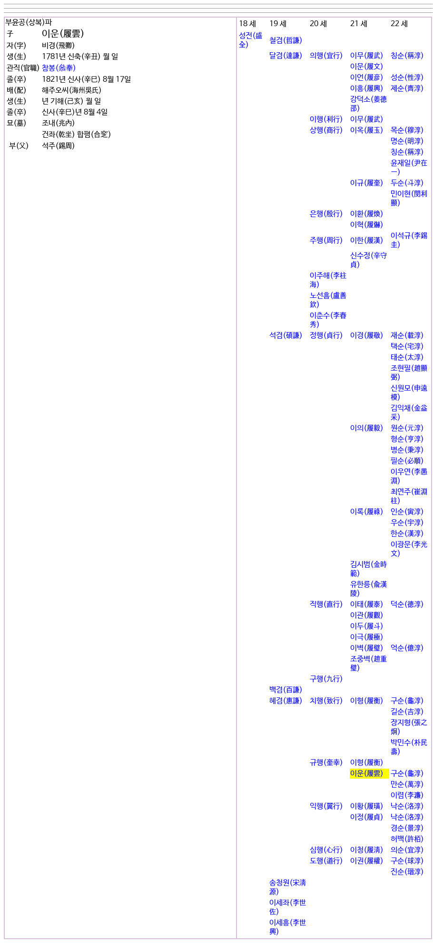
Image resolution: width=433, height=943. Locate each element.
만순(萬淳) (407, 784)
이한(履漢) (367, 240)
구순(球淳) (407, 861)
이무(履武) (367, 55)
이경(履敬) (367, 335)
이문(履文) (367, 66)
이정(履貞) (367, 817)
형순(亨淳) (407, 439)
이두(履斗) (367, 626)
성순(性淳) (407, 77)
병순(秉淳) (407, 450)
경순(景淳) (407, 828)
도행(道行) (326, 861)
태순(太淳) (407, 357)
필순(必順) (407, 461)
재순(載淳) (407, 335)
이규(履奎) (367, 183)
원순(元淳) (407, 428)
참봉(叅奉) (59, 68)
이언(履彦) (367, 77)
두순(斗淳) (407, 183)
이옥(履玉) (367, 130)
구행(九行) (326, 679)
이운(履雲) (367, 773)
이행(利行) (326, 119)
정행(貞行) (326, 335)
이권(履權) (367, 861)
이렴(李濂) (407, 795)
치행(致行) (326, 700)
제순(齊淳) (407, 88)
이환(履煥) (367, 214)
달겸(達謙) (286, 55)
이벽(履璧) (367, 648)
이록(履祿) (367, 511)
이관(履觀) (367, 615)
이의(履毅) (367, 428)
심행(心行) (326, 850)
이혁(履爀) (367, 224)
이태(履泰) (367, 604)
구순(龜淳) (407, 700)
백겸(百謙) (286, 690)
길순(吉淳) (407, 711)
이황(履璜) (367, 806)
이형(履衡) (367, 700)
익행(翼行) (326, 806)
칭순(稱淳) (407, 55)
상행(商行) (326, 130)
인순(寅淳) (407, 511)
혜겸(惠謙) (286, 700)
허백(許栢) (407, 839)
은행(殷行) (326, 214)
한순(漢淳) (407, 533)
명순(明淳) (407, 141)
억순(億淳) (407, 648)
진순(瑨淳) (407, 871)
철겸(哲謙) (286, 40)
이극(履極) (367, 637)
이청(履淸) (367, 850)
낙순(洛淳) (407, 806)
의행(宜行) (326, 55)
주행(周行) (326, 240)
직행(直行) (326, 604)
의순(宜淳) (407, 850)
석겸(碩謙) (286, 335)
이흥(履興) (367, 88)
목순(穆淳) (407, 130)
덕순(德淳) (407, 604)
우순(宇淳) (407, 522)
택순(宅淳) (407, 346)
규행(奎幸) (326, 762)
